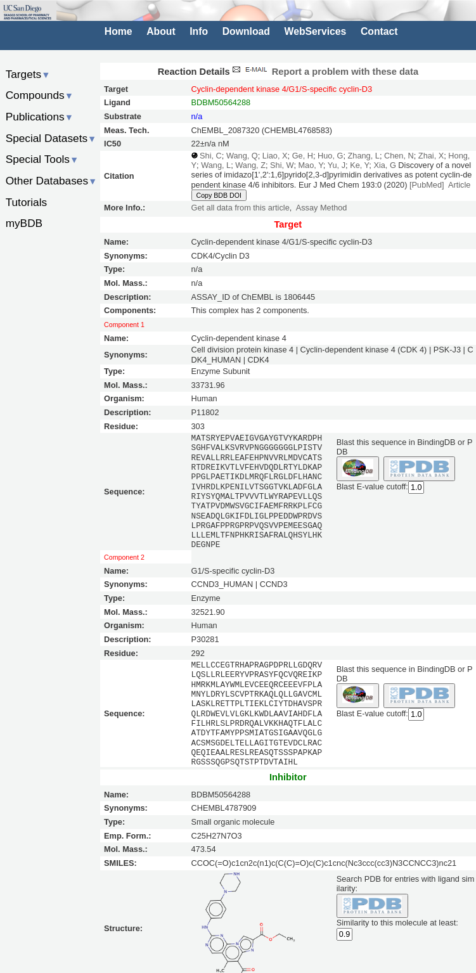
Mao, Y (310, 165)
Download (246, 31)
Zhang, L (364, 155)
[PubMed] (426, 185)
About (160, 31)
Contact (379, 31)
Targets (28, 74)
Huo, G (330, 155)
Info (199, 31)
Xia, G (384, 165)
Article (459, 185)
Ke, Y (359, 165)
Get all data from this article (240, 207)
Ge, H (302, 155)
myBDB (24, 223)
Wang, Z (250, 165)
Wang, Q (242, 155)
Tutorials (27, 202)
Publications (40, 116)
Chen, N (399, 155)
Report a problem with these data (324, 72)
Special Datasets (51, 138)
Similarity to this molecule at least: (397, 921)
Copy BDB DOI (218, 195)
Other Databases (52, 180)
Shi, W (281, 165)
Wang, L (216, 165)
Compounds (40, 95)
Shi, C (211, 155)
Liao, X (275, 155)
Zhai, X (431, 155)
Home (118, 31)
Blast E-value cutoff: (372, 486)
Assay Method (321, 207)
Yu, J (336, 165)
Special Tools (42, 159)
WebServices (316, 31)
